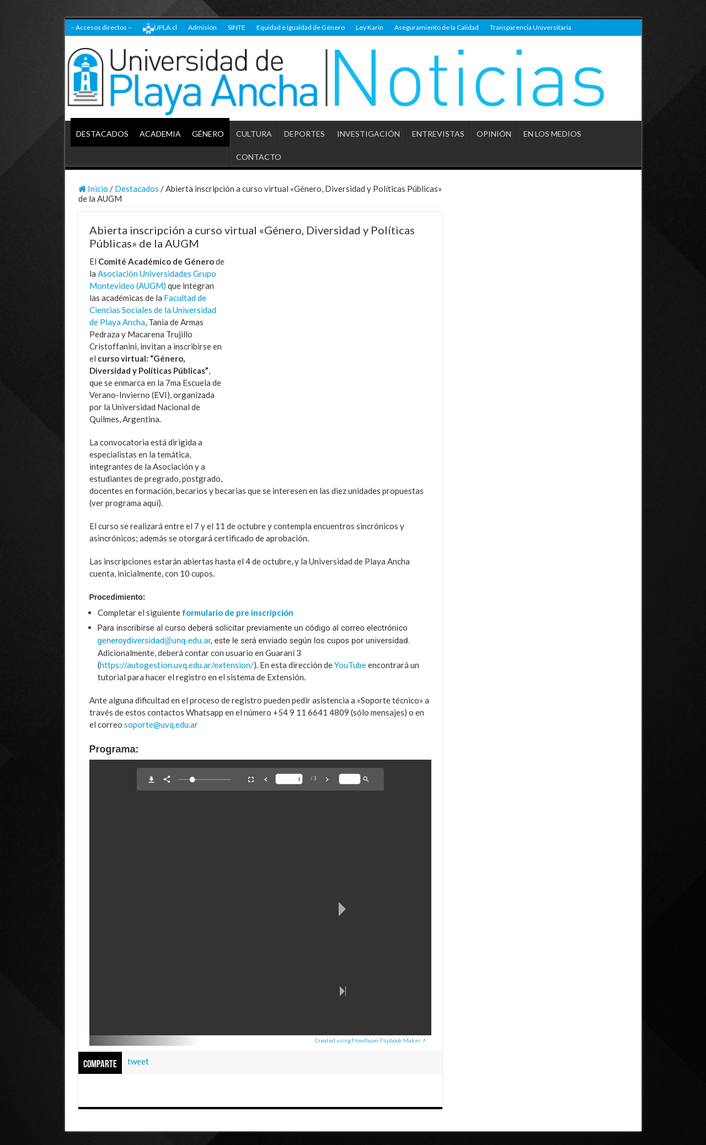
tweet (138, 1061)
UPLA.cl (160, 28)
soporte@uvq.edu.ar (161, 724)
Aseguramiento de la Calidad (436, 27)
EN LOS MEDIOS (552, 133)
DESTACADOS (102, 133)
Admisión (202, 27)
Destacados (137, 188)
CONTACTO (258, 157)
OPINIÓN (494, 133)
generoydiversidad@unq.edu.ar (154, 641)
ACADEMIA (160, 133)
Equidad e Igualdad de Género (300, 27)
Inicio (93, 188)
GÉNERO (208, 133)
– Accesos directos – (101, 27)
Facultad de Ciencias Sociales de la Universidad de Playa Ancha (152, 310)
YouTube (350, 665)
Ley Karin (369, 27)
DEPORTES (304, 133)
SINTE (236, 27)
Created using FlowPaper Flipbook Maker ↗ (370, 1040)
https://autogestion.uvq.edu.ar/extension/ (177, 665)
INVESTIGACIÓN (368, 133)
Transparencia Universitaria (530, 27)
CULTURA (254, 133)
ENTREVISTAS (438, 133)
